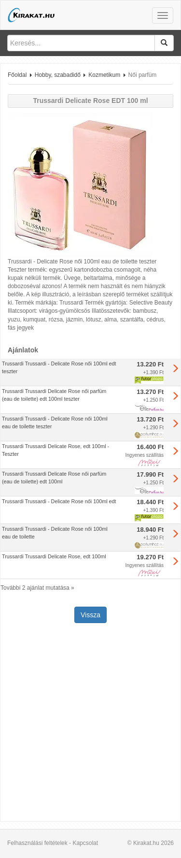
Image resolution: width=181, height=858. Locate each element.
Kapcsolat (85, 843)
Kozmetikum (104, 75)
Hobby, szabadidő (58, 75)
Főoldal (17, 75)
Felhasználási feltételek (37, 843)
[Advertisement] (90, 723)
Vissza (90, 615)
